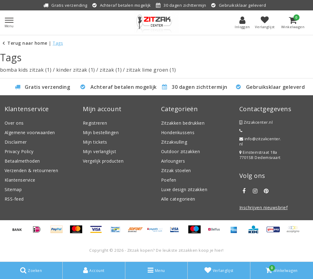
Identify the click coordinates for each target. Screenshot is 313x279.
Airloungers (173, 161)
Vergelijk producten (103, 161)
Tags (58, 43)
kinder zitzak (75, 69)
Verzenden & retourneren (31, 170)
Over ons (14, 123)
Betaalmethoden (22, 161)
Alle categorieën (178, 199)
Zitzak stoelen (176, 170)
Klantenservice (20, 180)
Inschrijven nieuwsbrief (263, 207)
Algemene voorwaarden (30, 132)
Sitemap (13, 189)
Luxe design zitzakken (184, 189)
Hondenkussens (177, 132)
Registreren (95, 123)
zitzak (111, 69)
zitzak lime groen (151, 69)
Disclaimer (16, 142)
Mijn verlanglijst (99, 151)
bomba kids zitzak (25, 69)
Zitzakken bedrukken (182, 123)
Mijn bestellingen (101, 132)
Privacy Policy (19, 151)
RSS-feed (14, 199)
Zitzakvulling (174, 142)
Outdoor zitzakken (180, 151)
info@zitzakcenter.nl (260, 141)
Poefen (168, 180)
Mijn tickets (95, 142)
